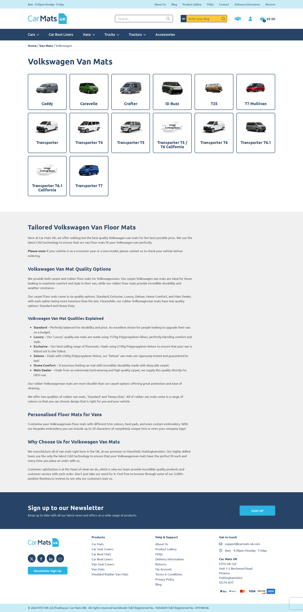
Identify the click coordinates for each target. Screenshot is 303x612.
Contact (224, 4)
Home (32, 46)
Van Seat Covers (103, 564)
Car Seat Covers (102, 549)
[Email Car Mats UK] (60, 558)
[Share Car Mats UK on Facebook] (41, 558)
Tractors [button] (137, 35)
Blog (174, 4)
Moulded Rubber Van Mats (110, 574)
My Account (163, 569)
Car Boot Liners (61, 35)
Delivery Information (247, 4)
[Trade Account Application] (238, 19)
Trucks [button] (111, 35)
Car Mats (98, 544)
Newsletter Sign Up (47, 570)
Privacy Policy (164, 579)
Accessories (165, 35)
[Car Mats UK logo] (56, 542)
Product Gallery (192, 4)
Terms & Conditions (168, 574)
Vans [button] (89, 35)
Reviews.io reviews (52, 478)
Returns (270, 4)
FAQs (210, 4)
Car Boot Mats (101, 554)
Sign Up (257, 510)
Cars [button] (33, 35)
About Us (160, 4)
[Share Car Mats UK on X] (32, 558)
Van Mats (46, 46)
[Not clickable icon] (144, 18)
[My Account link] (250, 19)
